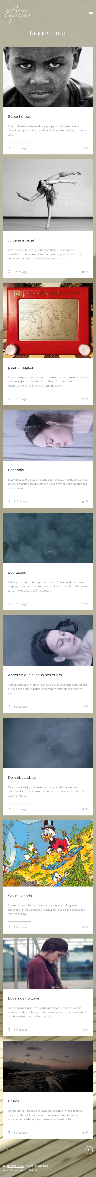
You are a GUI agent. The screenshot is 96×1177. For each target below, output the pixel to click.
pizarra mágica (20, 367)
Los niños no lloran (24, 998)
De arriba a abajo (22, 777)
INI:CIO (32, 1170)
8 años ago (20, 148)
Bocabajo (16, 470)
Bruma (13, 1101)
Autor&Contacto (13, 1170)
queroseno (17, 572)
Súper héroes (19, 116)
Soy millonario (20, 896)
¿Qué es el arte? (21, 240)
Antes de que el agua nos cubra (35, 675)
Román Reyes (15, 1165)
